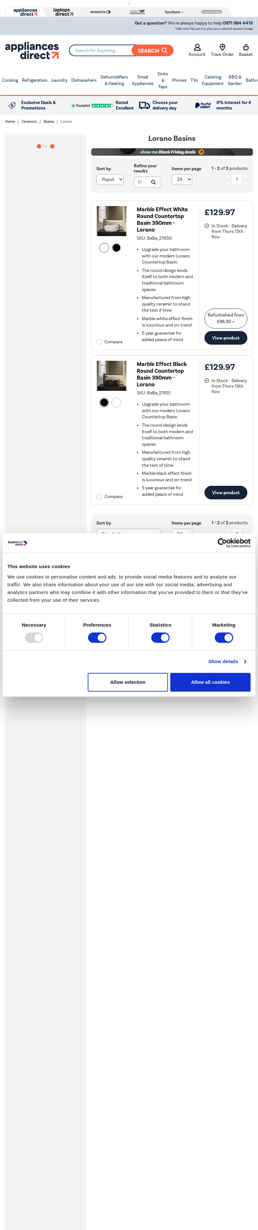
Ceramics (29, 122)
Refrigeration (34, 80)
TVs (194, 80)
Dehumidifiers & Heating (114, 80)
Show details (223, 661)
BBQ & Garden (235, 80)
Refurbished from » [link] (226, 318)
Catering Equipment (213, 80)
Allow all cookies (210, 682)
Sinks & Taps (162, 80)
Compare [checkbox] (113, 342)
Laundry (59, 80)
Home (10, 122)
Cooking (10, 80)
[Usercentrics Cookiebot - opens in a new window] (222, 543)
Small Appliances (143, 80)
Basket (246, 50)
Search (152, 50)
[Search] (121, 50)
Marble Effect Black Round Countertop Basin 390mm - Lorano (162, 374)
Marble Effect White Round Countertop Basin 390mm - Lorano (162, 219)
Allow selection (127, 682)
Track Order (222, 50)
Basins (49, 122)
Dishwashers (84, 80)
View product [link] (226, 338)
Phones (179, 80)
